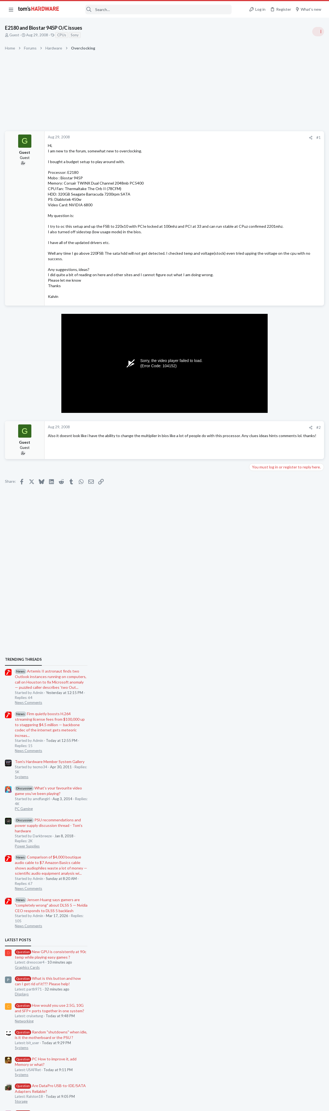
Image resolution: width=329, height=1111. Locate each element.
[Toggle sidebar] (317, 31)
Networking (260, 660)
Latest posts (254, 579)
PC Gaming (260, 448)
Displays (258, 634)
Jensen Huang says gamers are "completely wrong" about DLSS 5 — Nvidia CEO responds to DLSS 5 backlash (287, 545)
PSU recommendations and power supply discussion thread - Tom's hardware (285, 465)
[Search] (149, 9)
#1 (230, 137)
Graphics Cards (263, 607)
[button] (11, 9)
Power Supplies (263, 485)
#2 (230, 433)
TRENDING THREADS (259, 299)
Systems (257, 416)
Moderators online (261, 782)
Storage (257, 741)
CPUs (62, 35)
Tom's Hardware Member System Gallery (285, 401)
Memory (258, 768)
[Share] (222, 137)
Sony (75, 35)
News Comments (264, 342)
